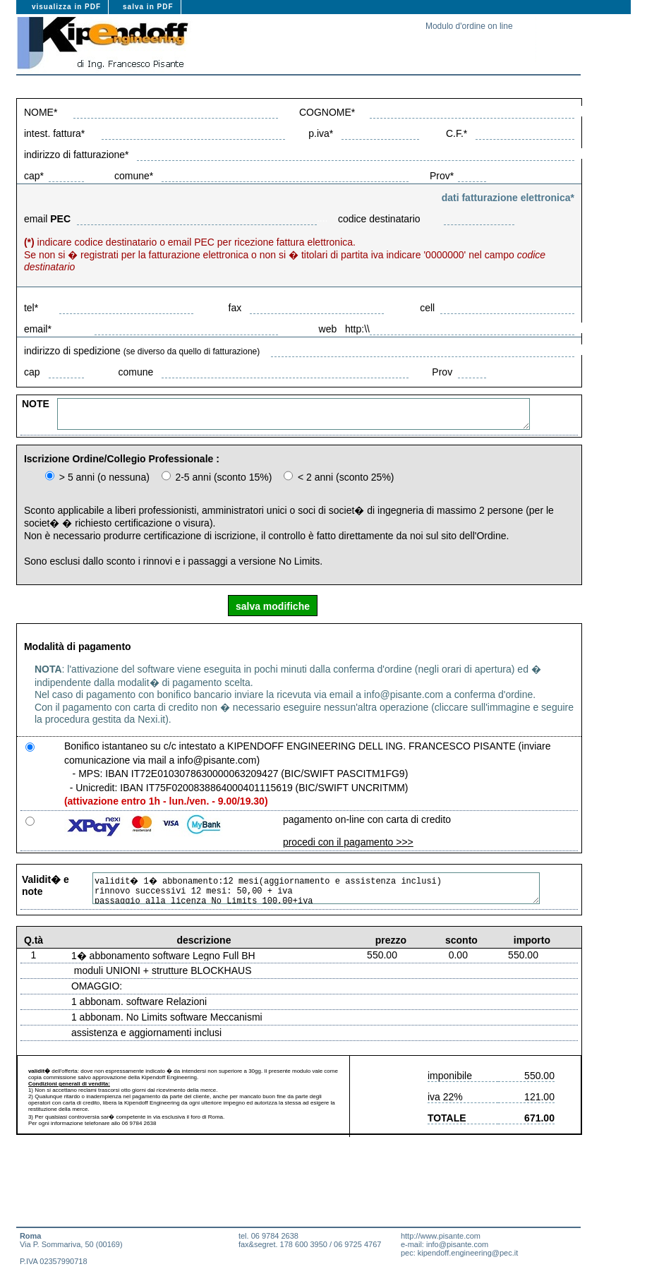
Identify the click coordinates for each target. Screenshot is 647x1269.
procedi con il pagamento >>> (348, 842)
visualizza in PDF (66, 7)
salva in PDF (148, 7)
